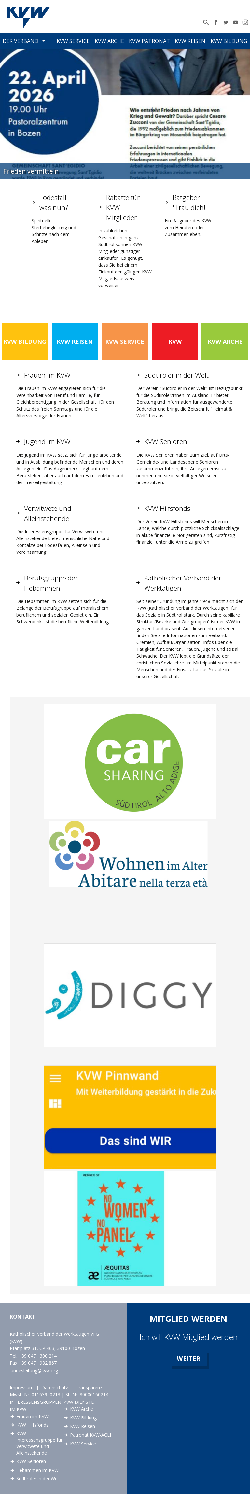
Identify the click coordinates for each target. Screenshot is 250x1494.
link (130, 761)
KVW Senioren (31, 1461)
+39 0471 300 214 (38, 1356)
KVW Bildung (229, 41)
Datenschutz (54, 1387)
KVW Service (73, 41)
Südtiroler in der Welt (38, 1478)
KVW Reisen (190, 41)
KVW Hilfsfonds (32, 1425)
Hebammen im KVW (37, 1470)
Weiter (188, 1358)
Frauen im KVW (32, 1416)
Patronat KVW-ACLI (90, 1435)
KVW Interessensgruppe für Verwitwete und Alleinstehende (39, 1443)
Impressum (22, 1387)
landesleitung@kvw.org (34, 1370)
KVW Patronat (149, 41)
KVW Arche (109, 41)
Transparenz (89, 1387)
